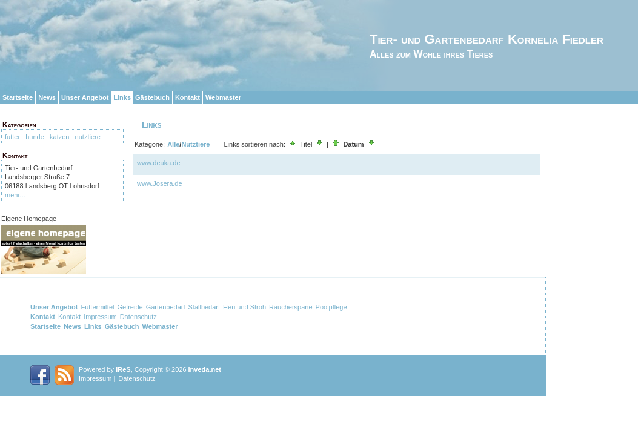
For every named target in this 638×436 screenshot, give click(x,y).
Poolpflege (331, 307)
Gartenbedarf (165, 307)
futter (12, 136)
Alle (173, 144)
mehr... (15, 195)
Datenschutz (138, 316)
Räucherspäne (291, 307)
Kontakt (187, 97)
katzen (59, 136)
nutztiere (88, 136)
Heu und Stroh (244, 307)
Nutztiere (195, 144)
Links (122, 97)
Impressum (100, 316)
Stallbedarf (204, 307)
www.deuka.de (159, 163)
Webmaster (223, 97)
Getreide (129, 307)
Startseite (17, 97)
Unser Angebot (84, 97)
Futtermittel (97, 307)
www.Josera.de (159, 183)
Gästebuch (152, 97)
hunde (34, 136)
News (47, 97)
